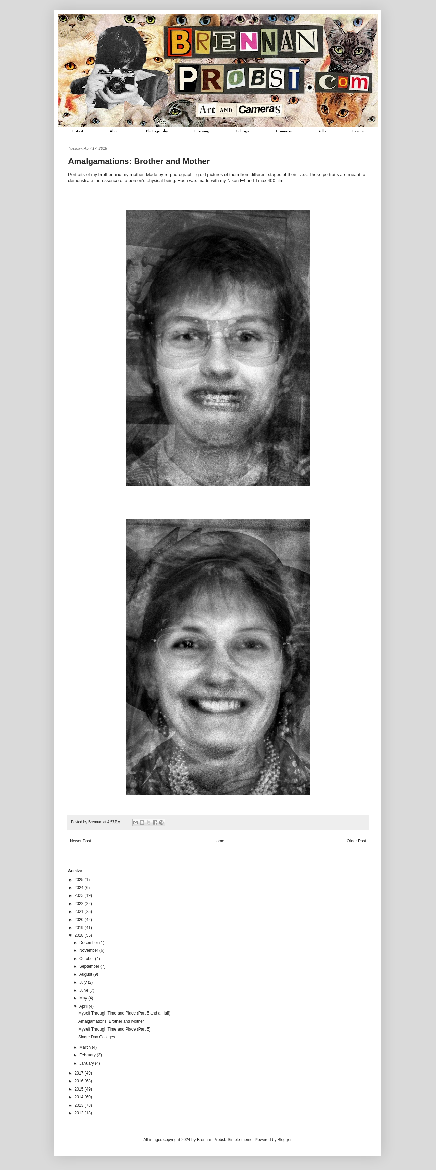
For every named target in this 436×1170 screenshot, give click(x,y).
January (87, 1063)
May (83, 998)
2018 (80, 935)
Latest (77, 131)
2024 (80, 887)
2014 (80, 1097)
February (88, 1055)
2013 (80, 1105)
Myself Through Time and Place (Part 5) (114, 1029)
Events (358, 131)
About (115, 131)
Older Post (356, 841)
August (86, 974)
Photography (157, 131)
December (89, 942)
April (84, 1006)
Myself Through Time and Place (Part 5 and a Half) (124, 1013)
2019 (80, 927)
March (85, 1047)
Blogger (285, 1139)
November (89, 950)
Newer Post (80, 841)
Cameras (284, 131)
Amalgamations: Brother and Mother (111, 1021)
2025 (80, 879)
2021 (80, 911)
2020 (80, 919)
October (87, 958)
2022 (80, 903)
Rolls (322, 131)
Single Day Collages (96, 1037)
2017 (80, 1073)
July (83, 982)
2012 (80, 1113)
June (84, 990)
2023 (80, 895)
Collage (242, 131)
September (89, 966)
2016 (80, 1081)
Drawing (201, 131)
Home (219, 841)
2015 (80, 1089)
